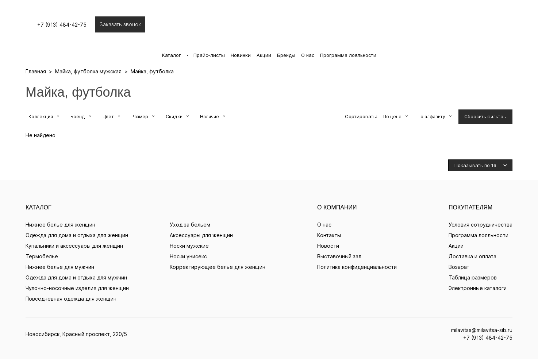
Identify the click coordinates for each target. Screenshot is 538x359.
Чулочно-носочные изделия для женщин (77, 288)
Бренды (286, 55)
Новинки (241, 55)
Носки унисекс (188, 256)
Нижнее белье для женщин (60, 224)
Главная (36, 71)
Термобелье (42, 256)
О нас (307, 55)
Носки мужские (189, 246)
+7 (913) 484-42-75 (65, 25)
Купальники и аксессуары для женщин (74, 246)
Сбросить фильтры (485, 116)
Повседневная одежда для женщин (71, 299)
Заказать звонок (124, 24)
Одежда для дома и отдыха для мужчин (76, 277)
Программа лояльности (348, 55)
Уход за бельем (190, 224)
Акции (264, 55)
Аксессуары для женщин (201, 235)
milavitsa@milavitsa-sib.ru (481, 330)
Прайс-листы (209, 55)
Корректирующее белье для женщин (217, 267)
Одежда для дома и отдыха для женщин (77, 235)
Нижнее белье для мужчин (60, 267)
